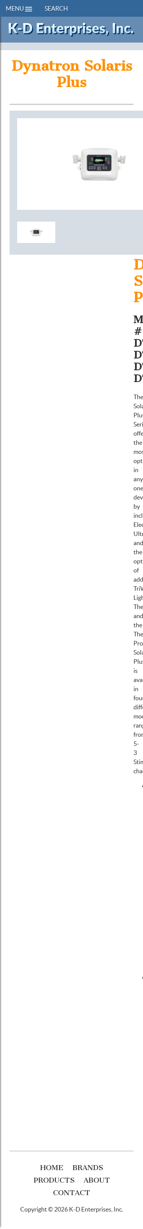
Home (52, 1167)
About (97, 1180)
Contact (71, 1192)
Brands (87, 1167)
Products (54, 1180)
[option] (36, 233)
